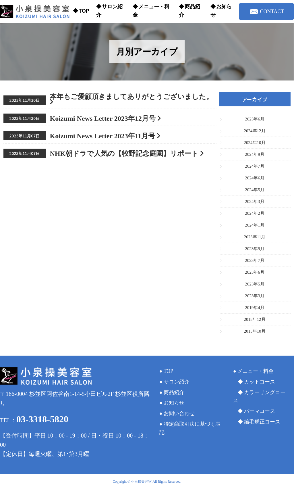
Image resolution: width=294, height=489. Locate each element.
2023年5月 (254, 284)
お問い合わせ (179, 413)
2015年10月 (255, 331)
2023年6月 (254, 272)
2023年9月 (254, 248)
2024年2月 (254, 213)
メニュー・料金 (151, 11)
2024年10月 (255, 142)
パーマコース (259, 411)
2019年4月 (254, 307)
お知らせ (221, 11)
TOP (84, 11)
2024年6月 (254, 178)
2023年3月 (254, 296)
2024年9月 (254, 154)
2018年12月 (255, 319)
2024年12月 (255, 131)
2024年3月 (254, 201)
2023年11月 (254, 237)
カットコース (259, 382)
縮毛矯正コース (262, 422)
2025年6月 (254, 119)
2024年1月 (254, 225)
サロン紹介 (109, 11)
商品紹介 (189, 11)
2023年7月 (254, 260)
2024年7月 (254, 166)
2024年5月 (254, 189)
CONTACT (267, 11)
